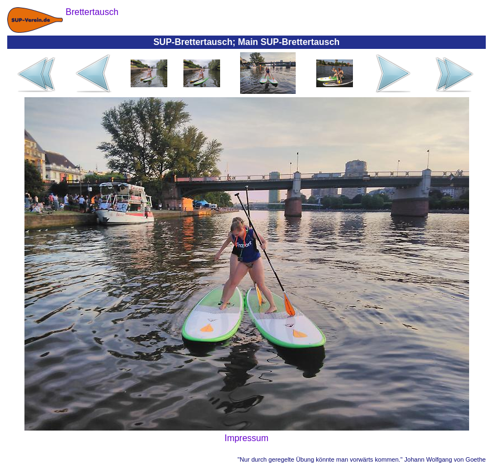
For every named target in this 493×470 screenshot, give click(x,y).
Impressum (246, 438)
